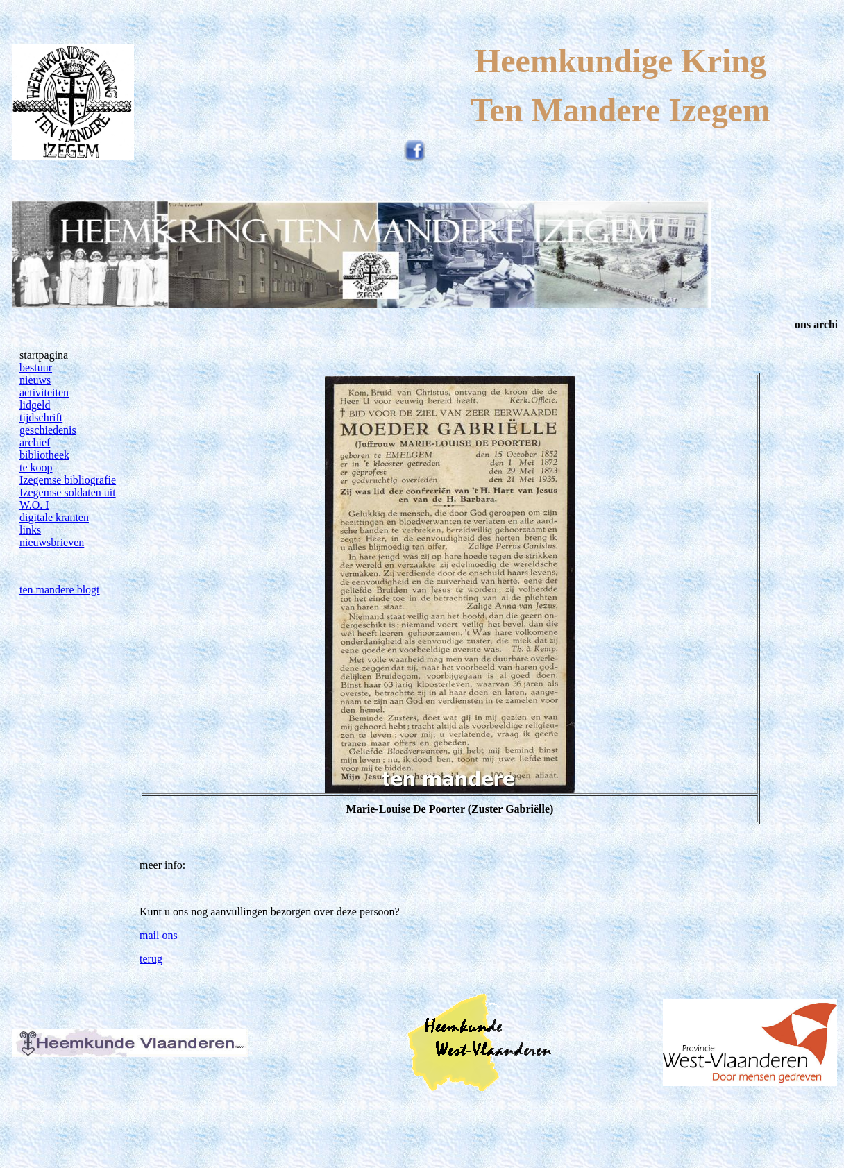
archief (34, 442)
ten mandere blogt (59, 589)
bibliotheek (44, 455)
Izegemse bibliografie (67, 480)
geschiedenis (47, 430)
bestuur (35, 367)
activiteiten (44, 392)
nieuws (35, 380)
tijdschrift (40, 417)
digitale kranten (54, 517)
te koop (36, 467)
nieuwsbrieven (51, 542)
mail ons (159, 935)
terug (151, 959)
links (30, 530)
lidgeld (34, 405)
